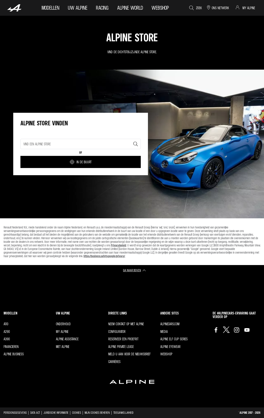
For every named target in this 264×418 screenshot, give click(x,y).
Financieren (11, 346)
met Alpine (62, 346)
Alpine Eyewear (170, 346)
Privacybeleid (118, 245)
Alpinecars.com (170, 324)
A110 (6, 324)
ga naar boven (132, 270)
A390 (7, 339)
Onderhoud (63, 324)
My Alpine (62, 331)
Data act (35, 412)
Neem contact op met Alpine (126, 324)
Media (164, 331)
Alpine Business (14, 354)
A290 (7, 331)
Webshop (166, 354)
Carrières (114, 361)
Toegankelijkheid (123, 412)
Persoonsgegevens (15, 412)
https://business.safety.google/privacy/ (104, 256)
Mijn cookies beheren (97, 412)
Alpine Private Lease (121, 346)
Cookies (76, 412)
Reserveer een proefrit (123, 339)
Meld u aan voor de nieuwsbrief (129, 354)
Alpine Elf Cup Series (174, 339)
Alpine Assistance (67, 339)
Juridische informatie (56, 412)
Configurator (116, 331)
